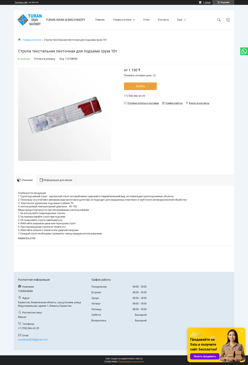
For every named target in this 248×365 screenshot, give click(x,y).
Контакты (163, 19)
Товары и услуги (122, 19)
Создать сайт (21, 2)
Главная (100, 19)
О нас (146, 19)
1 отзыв (207, 2)
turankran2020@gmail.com (33, 339)
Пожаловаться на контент (131, 362)
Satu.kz (139, 358)
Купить (140, 86)
